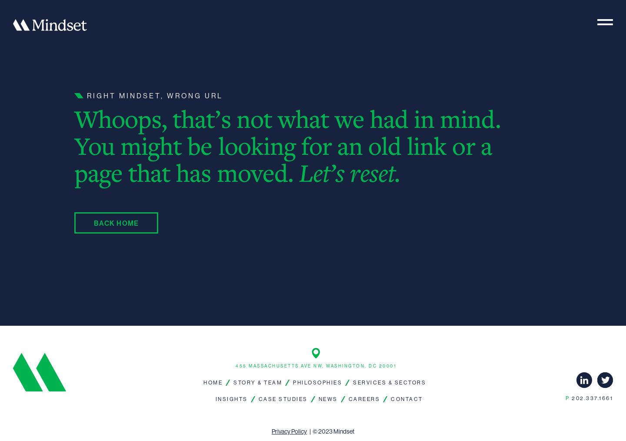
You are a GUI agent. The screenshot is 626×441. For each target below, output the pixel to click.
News (328, 399)
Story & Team (257, 382)
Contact (407, 399)
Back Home (116, 223)
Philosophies (317, 382)
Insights (232, 399)
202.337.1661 (589, 398)
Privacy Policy (289, 431)
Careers (364, 399)
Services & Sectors (389, 382)
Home (213, 382)
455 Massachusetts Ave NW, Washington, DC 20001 (316, 366)
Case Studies (283, 399)
